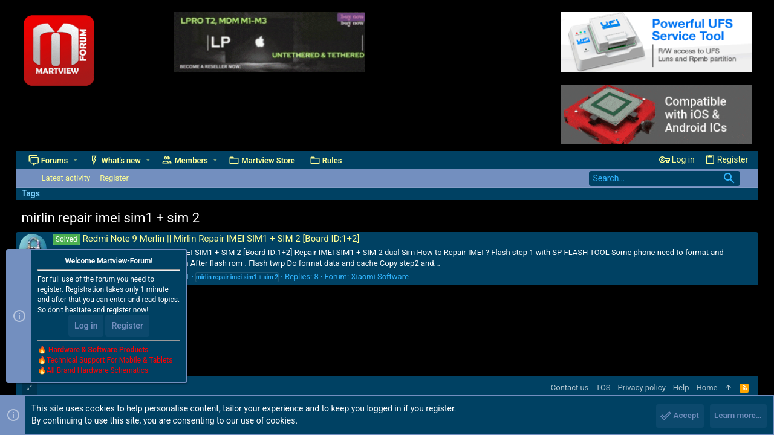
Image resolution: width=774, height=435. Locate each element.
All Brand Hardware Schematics (97, 372)
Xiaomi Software (380, 276)
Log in (85, 327)
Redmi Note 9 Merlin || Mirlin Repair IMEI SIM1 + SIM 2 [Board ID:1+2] (206, 238)
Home (706, 387)
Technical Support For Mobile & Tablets (109, 362)
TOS (603, 387)
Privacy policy (642, 387)
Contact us (570, 387)
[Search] (664, 178)
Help (681, 387)
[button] (75, 160)
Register (127, 327)
